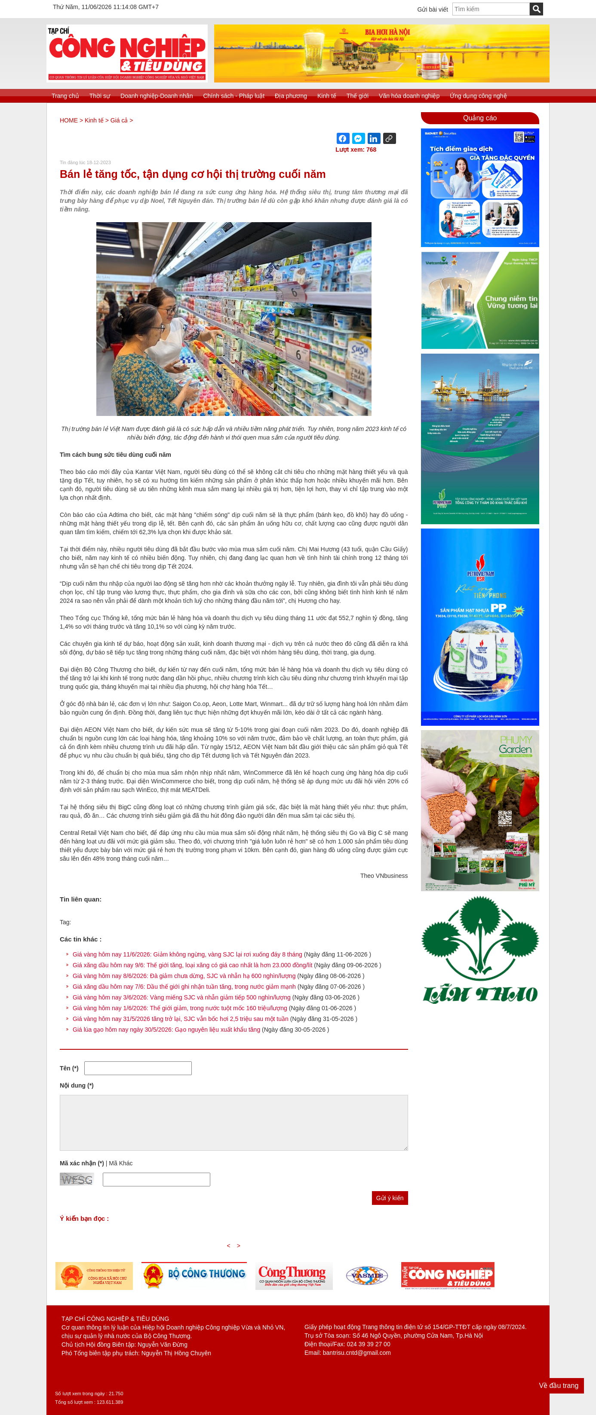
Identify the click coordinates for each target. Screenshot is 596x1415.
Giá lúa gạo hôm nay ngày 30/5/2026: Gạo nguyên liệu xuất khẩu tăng (166, 1029)
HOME (69, 120)
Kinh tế (326, 95)
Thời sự (99, 95)
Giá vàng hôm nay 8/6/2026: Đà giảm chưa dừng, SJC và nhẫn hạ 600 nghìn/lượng (184, 975)
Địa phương (291, 95)
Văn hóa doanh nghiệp (409, 95)
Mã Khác (120, 1163)
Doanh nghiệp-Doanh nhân (156, 95)
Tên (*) (69, 1068)
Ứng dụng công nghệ (478, 95)
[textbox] (491, 9)
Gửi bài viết (433, 9)
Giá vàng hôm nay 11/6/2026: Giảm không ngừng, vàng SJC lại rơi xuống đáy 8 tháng (187, 954)
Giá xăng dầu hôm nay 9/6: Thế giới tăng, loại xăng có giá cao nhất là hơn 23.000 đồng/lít (192, 965)
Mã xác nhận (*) (82, 1163)
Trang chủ (65, 95)
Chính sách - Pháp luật (233, 95)
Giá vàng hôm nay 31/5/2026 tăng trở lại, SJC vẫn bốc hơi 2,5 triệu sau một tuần (181, 1018)
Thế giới (358, 95)
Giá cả (119, 120)
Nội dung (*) (77, 1085)
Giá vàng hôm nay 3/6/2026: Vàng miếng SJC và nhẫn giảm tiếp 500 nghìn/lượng (182, 997)
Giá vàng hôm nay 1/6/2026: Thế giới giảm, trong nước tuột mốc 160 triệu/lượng (180, 1008)
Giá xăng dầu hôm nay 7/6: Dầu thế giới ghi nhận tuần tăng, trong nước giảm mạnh (184, 986)
